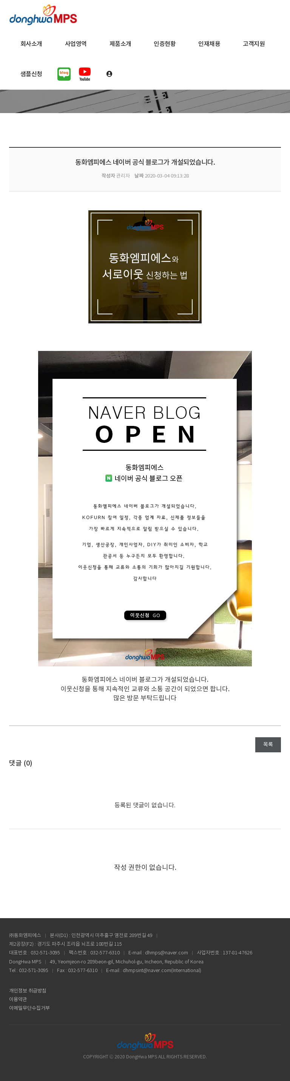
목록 (268, 745)
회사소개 (31, 44)
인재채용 (209, 44)
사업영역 (76, 44)
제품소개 (120, 44)
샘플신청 (31, 74)
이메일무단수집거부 (29, 1008)
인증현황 (165, 44)
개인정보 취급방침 (27, 991)
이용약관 (18, 1000)
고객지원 (254, 44)
